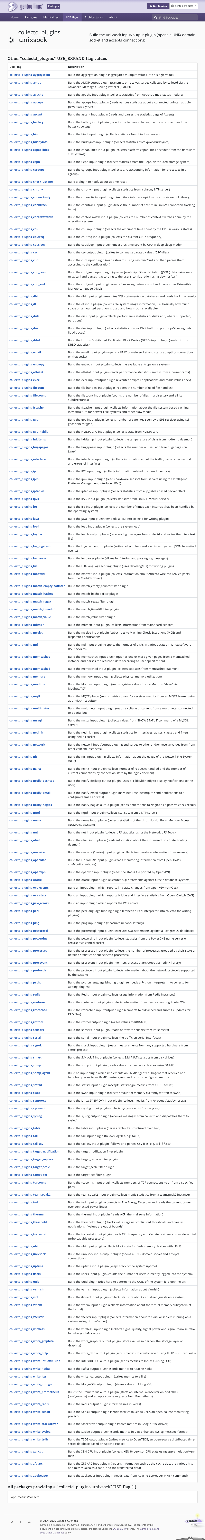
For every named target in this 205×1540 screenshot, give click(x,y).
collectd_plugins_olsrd (24, 840)
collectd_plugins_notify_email (29, 793)
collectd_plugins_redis (24, 994)
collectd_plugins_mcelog (26, 632)
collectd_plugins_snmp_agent (29, 1073)
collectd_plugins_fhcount (26, 388)
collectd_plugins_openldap (27, 860)
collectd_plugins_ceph (24, 162)
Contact (192, 1521)
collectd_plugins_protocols (28, 970)
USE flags (72, 17)
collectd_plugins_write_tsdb (28, 1439)
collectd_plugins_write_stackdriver (33, 1424)
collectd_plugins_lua (23, 566)
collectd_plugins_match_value (30, 617)
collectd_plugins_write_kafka (29, 1369)
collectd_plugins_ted (23, 1202)
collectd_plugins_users (25, 1274)
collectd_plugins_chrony (26, 189)
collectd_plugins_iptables (26, 491)
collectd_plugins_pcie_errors (29, 903)
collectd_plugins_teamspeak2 (29, 1194)
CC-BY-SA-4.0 (120, 1528)
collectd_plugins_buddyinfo (28, 142)
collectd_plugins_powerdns (28, 938)
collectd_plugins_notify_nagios (30, 805)
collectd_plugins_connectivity (29, 197)
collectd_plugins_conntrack (28, 205)
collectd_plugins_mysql (25, 720)
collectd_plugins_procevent (28, 962)
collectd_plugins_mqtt (24, 696)
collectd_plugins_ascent (25, 114)
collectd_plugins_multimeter (29, 708)
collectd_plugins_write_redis (29, 1404)
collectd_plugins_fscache (26, 407)
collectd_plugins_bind (24, 134)
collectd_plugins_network (27, 744)
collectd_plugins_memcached (29, 669)
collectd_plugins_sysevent (27, 1108)
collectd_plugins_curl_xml (27, 284)
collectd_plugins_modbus (27, 684)
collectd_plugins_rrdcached (28, 1010)
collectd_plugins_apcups (26, 102)
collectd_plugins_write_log (27, 1376)
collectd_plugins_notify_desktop (31, 781)
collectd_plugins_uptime (26, 1266)
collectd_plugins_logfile (25, 534)
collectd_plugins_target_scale (29, 1167)
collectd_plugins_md (23, 644)
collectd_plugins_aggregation (29, 75)
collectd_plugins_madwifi (27, 574)
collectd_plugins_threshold (28, 1222)
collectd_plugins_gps (23, 419)
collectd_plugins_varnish (26, 1289)
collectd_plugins (39, 32)
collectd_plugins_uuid (24, 1282)
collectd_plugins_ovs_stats (27, 895)
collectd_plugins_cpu (23, 229)
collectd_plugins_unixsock (27, 1254)
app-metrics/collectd (25, 1497)
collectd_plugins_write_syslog (29, 1432)
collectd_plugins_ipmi (24, 479)
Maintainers (51, 17)
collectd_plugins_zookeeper (28, 1475)
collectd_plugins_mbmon (26, 625)
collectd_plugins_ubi (23, 1246)
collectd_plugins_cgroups (26, 169)
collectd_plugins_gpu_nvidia (28, 431)
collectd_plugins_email (25, 352)
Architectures (94, 17)
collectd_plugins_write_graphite (31, 1341)
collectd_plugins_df (22, 304)
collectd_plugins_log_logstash (29, 546)
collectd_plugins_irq (23, 506)
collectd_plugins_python (26, 982)
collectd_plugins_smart (25, 1057)
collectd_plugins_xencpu (26, 1451)
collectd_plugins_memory (27, 676)
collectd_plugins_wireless (27, 1329)
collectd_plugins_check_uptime (31, 182)
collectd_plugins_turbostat (28, 1234)
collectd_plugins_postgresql (28, 931)
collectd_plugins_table (24, 1128)
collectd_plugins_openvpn (27, 872)
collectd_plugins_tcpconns (27, 1182)
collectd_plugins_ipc (23, 471)
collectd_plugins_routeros (27, 1002)
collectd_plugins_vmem (25, 1305)
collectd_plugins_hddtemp (27, 439)
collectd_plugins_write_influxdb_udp (34, 1361)
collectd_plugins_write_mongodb (32, 1384)
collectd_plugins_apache (26, 94)
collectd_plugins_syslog (25, 1116)
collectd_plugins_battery (26, 122)
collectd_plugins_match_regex (30, 601)
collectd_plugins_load (24, 526)
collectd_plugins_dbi (23, 296)
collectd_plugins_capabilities (29, 150)
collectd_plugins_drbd (24, 340)
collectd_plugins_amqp (25, 82)
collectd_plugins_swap (24, 1093)
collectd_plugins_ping (24, 923)
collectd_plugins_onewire (27, 852)
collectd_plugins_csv (23, 252)
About (113, 17)
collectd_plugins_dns (23, 328)
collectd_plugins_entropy (26, 364)
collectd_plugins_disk (24, 316)
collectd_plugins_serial (25, 1037)
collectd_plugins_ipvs (24, 499)
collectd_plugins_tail (23, 1136)
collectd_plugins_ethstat (26, 372)
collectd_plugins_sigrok (25, 1045)
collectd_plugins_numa (25, 820)
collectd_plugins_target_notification (34, 1151)
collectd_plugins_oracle (25, 880)
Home (15, 17)
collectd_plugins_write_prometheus (34, 1392)
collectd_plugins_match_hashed (31, 594)
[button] (158, 6)
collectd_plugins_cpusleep (27, 244)
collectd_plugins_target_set (28, 1175)
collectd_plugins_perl (24, 911)
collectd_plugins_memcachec (29, 657)
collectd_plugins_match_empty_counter (37, 586)
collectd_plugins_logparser (27, 558)
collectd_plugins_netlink (26, 732)
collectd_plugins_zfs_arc (26, 1463)
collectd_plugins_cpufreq (26, 237)
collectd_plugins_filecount (27, 395)
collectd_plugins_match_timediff (32, 609)
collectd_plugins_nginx (25, 769)
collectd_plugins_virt (23, 1297)
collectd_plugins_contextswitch (31, 217)
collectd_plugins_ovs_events (29, 887)
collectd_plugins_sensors (26, 1030)
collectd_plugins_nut (23, 832)
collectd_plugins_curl (23, 260)
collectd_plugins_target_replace (31, 1159)
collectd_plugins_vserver (26, 1317)
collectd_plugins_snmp (25, 1065)
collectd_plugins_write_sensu (29, 1412)
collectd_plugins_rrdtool (26, 1022)
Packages (31, 17)
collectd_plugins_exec (24, 380)
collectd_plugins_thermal (26, 1214)
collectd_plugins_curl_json (27, 272)
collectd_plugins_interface (27, 459)
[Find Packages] (178, 17)
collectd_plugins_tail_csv (26, 1144)
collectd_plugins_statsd (25, 1085)
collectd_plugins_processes (28, 950)
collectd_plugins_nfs (23, 756)
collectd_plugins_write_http (28, 1353)
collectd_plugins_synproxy (27, 1100)
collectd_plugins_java (24, 519)
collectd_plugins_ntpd (24, 812)
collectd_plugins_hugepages (28, 447)
